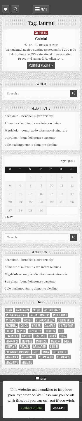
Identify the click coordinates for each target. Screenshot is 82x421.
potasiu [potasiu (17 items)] (24, 347)
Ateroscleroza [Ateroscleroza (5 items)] (45, 320)
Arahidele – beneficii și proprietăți (29, 116)
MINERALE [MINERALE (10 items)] (11, 347)
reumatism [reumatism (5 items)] (39, 347)
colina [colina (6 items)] (9, 331)
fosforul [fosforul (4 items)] (40, 336)
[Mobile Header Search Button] (15, 9)
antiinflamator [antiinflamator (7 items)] (39, 315)
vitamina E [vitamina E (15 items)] (12, 362)
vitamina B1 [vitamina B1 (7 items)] (28, 357)
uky (30, 45)
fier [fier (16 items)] (61, 331)
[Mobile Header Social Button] (5, 9)
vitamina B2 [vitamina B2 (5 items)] (46, 357)
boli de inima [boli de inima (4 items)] (65, 320)
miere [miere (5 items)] (67, 341)
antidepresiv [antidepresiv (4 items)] (52, 310)
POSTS (43, 32)
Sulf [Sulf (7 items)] (36, 352)
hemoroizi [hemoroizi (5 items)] (12, 341)
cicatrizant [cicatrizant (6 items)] (66, 325)
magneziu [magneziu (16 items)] (41, 341)
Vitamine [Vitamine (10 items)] (27, 362)
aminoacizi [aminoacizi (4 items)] (22, 310)
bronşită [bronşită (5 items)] (11, 325)
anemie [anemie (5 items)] (36, 310)
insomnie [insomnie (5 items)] (27, 341)
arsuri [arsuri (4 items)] (28, 320)
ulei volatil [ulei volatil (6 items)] (59, 352)
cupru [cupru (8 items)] (21, 331)
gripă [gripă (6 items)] (52, 336)
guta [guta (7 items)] (63, 336)
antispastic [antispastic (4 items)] (13, 320)
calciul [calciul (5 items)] (36, 325)
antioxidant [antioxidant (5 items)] (60, 315)
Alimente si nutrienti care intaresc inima (33, 123)
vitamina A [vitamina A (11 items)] (12, 357)
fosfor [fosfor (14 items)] (26, 336)
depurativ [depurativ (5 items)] (35, 331)
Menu (44, 9)
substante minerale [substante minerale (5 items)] (18, 352)
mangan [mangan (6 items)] (55, 341)
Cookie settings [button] (31, 407)
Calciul (41, 38)
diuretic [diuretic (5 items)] (50, 331)
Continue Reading (39, 65)
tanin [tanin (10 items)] (46, 352)
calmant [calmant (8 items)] (50, 325)
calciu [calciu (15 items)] (24, 325)
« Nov (9, 216)
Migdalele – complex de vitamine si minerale (36, 130)
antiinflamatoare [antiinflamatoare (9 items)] (16, 315)
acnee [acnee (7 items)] (9, 310)
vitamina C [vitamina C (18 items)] (63, 357)
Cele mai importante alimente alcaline (31, 144)
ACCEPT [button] (59, 407)
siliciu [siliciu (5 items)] (54, 347)
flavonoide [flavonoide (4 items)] (12, 336)
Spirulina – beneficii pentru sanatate (30, 137)
